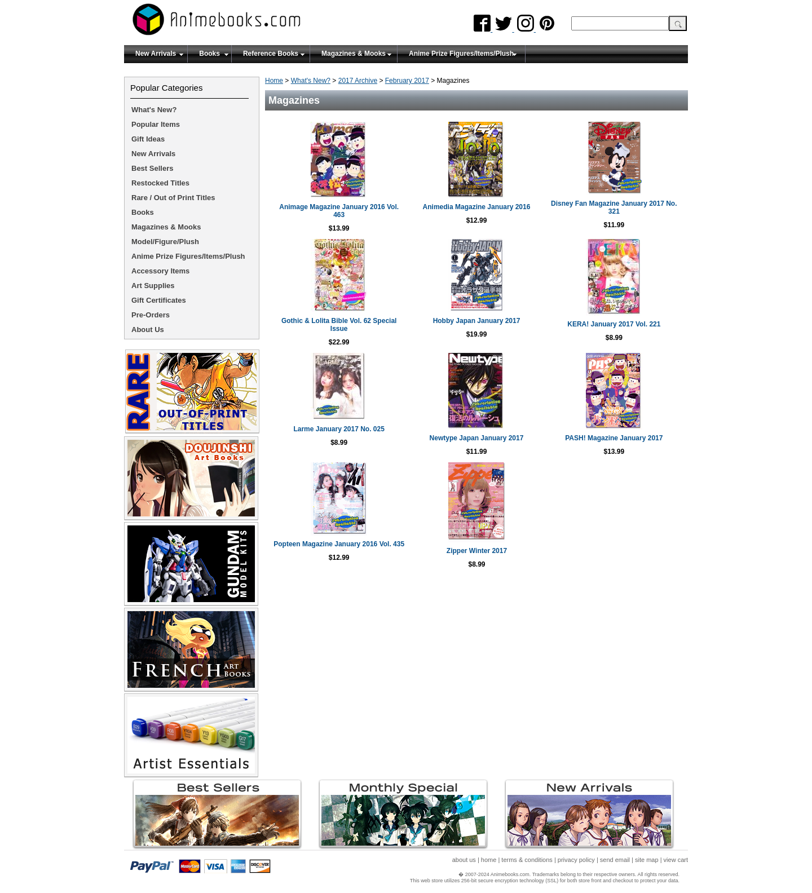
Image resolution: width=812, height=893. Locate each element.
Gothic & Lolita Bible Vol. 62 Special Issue (339, 325)
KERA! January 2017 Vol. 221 (613, 324)
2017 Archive (357, 81)
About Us (147, 329)
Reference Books (270, 54)
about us (464, 859)
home (489, 859)
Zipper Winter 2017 (477, 551)
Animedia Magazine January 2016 (477, 207)
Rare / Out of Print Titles (173, 197)
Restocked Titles (160, 183)
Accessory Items (160, 271)
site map (647, 859)
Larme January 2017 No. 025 (338, 429)
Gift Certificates (158, 300)
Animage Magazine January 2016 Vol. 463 (339, 211)
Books (209, 54)
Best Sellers (152, 168)
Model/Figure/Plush (165, 241)
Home (274, 81)
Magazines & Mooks (353, 54)
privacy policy (576, 859)
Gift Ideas (148, 139)
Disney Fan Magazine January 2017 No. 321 (614, 207)
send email (615, 859)
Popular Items (155, 124)
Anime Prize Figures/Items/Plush (461, 54)
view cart (676, 859)
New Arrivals (155, 54)
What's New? (310, 81)
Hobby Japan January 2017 (476, 321)
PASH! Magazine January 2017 (614, 438)
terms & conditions (526, 859)
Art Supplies (153, 285)
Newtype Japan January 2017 (477, 438)
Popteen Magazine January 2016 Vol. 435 (338, 544)
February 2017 (407, 81)
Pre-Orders (150, 315)
